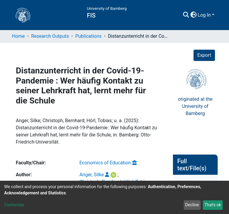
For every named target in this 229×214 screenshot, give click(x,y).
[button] (193, 15)
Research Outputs (50, 36)
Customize (14, 204)
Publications (88, 36)
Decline (192, 204)
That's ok (212, 204)
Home (18, 36)
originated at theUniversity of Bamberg (195, 95)
